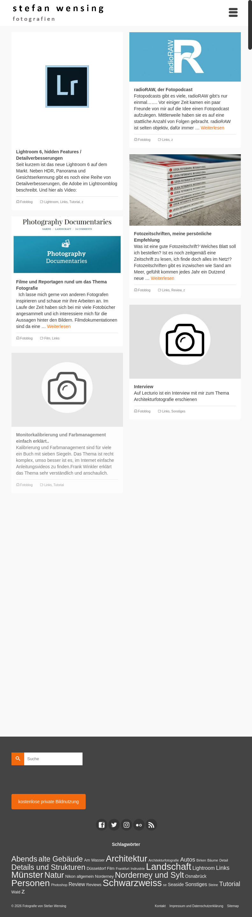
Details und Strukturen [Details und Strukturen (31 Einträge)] (48, 867)
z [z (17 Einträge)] (23, 891)
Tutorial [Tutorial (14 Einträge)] (229, 883)
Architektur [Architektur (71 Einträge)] (126, 858)
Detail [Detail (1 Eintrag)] (223, 860)
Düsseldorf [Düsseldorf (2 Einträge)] (96, 868)
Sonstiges (178, 411)
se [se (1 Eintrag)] (165, 885)
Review (176, 290)
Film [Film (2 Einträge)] (111, 868)
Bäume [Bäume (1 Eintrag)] (212, 860)
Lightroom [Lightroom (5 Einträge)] (203, 868)
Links (64, 202)
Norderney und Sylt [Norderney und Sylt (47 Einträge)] (149, 874)
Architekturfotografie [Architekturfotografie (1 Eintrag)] (163, 860)
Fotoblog (26, 202)
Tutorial (74, 202)
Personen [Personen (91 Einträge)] (30, 883)
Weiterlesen (212, 127)
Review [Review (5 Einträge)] (76, 884)
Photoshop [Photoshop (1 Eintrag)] (59, 885)
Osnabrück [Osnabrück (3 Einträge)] (195, 876)
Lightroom (51, 202)
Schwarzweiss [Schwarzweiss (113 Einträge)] (132, 882)
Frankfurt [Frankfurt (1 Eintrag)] (122, 868)
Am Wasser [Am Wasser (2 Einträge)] (94, 860)
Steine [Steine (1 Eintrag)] (213, 885)
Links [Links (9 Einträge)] (222, 868)
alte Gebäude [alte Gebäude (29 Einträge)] (61, 859)
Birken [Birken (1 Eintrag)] (201, 860)
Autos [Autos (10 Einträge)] (187, 859)
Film (47, 338)
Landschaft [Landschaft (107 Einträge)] (168, 867)
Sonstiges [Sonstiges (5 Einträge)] (196, 884)
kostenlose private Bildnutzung (48, 801)
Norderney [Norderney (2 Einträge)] (104, 876)
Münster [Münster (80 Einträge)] (27, 875)
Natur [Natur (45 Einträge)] (54, 874)
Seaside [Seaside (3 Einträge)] (176, 884)
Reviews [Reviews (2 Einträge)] (93, 885)
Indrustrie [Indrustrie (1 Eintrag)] (138, 868)
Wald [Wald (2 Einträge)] (15, 892)
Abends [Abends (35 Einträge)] (24, 859)
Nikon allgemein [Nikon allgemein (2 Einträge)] (79, 876)
